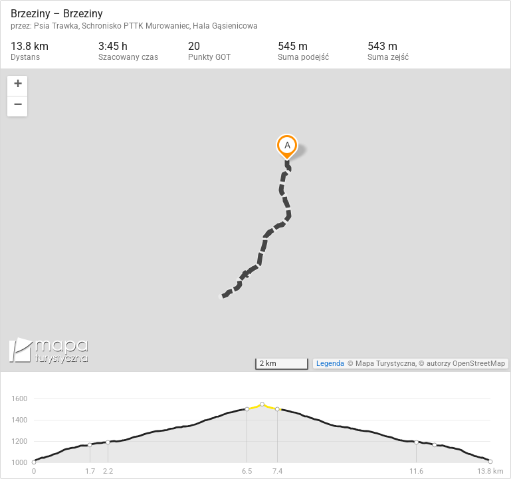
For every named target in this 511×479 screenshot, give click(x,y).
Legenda (330, 363)
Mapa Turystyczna (385, 363)
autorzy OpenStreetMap (466, 363)
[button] (17, 86)
